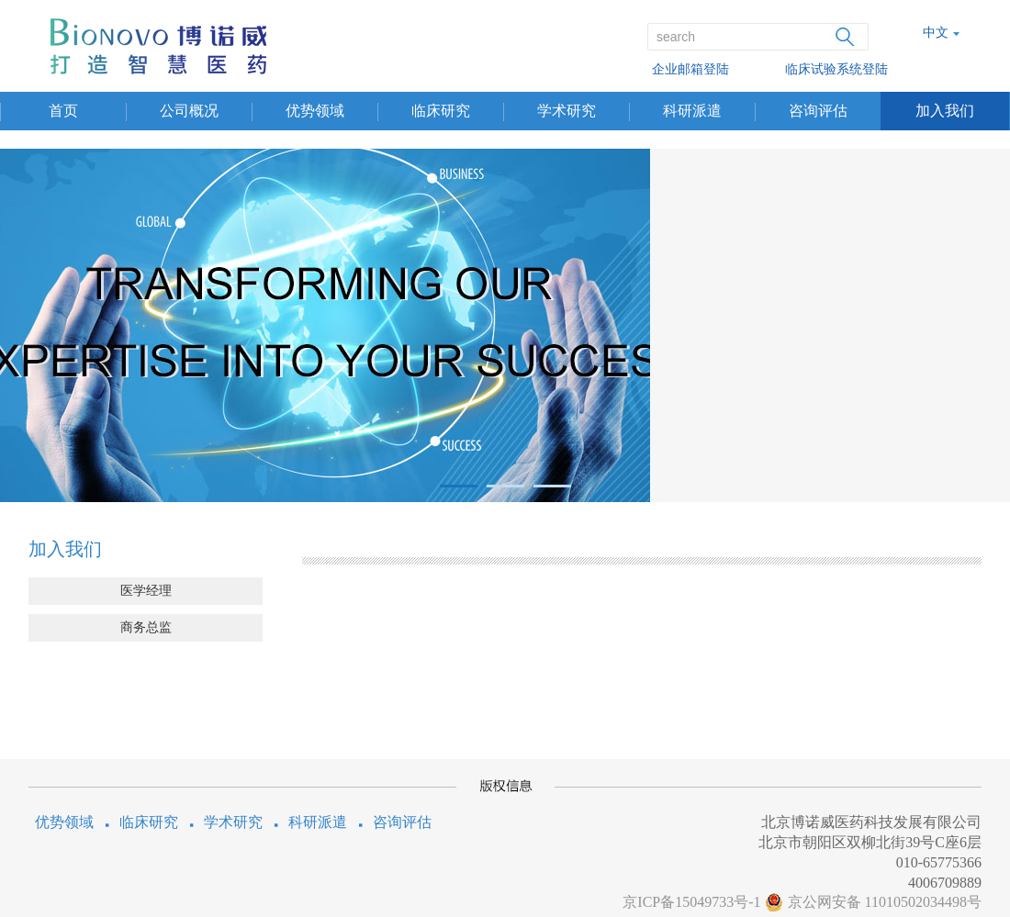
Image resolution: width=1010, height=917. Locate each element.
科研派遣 (692, 110)
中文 (935, 32)
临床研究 (440, 110)
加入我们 (944, 110)
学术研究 (566, 110)
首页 (63, 110)
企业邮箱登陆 (690, 69)
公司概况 (189, 110)
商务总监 (146, 627)
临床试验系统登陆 (836, 69)
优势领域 (315, 110)
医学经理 (146, 591)
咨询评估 (818, 110)
